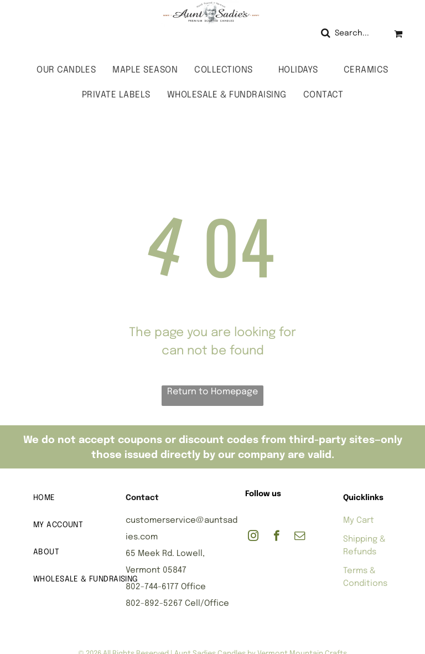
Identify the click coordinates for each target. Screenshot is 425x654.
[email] (300, 537)
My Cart (358, 520)
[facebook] (276, 537)
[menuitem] (66, 70)
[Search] (349, 33)
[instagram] (253, 537)
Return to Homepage (212, 391)
